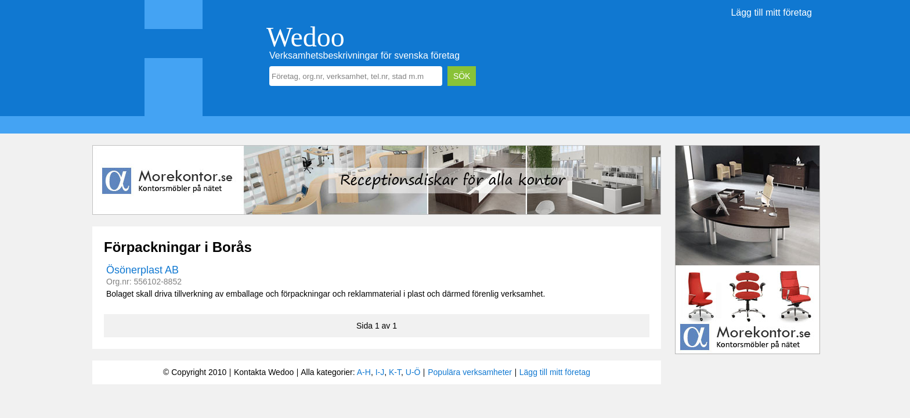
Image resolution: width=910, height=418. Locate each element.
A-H (364, 372)
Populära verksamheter (470, 372)
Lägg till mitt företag (771, 12)
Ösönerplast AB (142, 270)
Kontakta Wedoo (264, 372)
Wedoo (305, 36)
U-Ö (413, 372)
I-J (380, 372)
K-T (395, 372)
